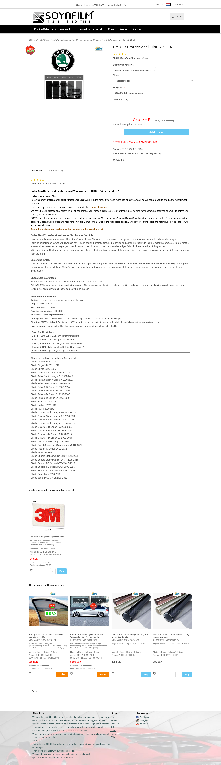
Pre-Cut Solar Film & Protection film (53, 40)
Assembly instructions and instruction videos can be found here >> (67, 229)
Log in (158, 4)
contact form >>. (98, 207)
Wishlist (118, 160)
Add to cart (156, 132)
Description (37, 170)
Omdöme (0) (56, 170)
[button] (144, 123)
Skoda (96, 40)
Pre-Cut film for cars (81, 40)
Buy (61, 571)
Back (32, 691)
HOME (31, 40)
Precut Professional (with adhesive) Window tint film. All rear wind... (86, 635)
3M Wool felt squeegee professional (47, 537)
